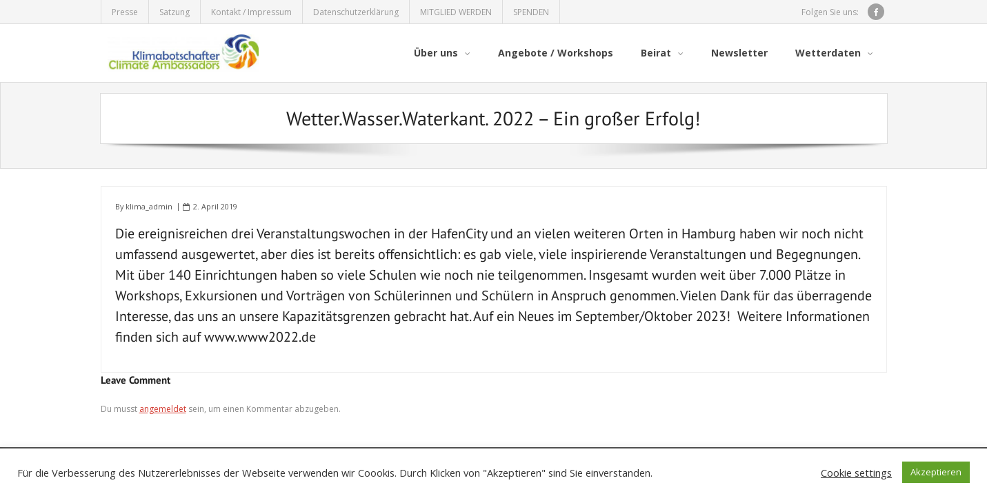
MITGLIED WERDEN (456, 12)
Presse (125, 12)
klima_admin (149, 206)
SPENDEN (531, 12)
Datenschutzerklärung (356, 12)
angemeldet (162, 409)
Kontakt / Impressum (251, 12)
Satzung (174, 12)
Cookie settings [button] (856, 472)
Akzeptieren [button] (935, 472)
